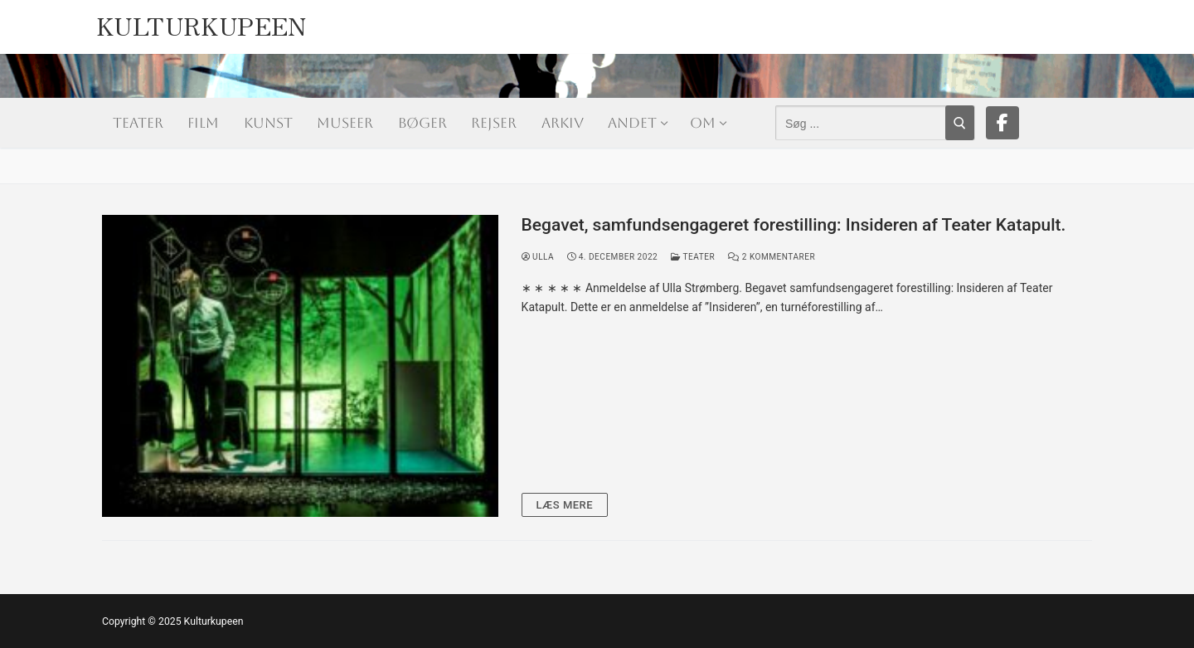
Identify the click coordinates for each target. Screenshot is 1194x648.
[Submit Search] (959, 122)
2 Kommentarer (771, 256)
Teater (693, 256)
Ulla (538, 256)
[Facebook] (1002, 122)
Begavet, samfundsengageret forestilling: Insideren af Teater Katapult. (794, 225)
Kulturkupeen (201, 21)
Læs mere (565, 505)
